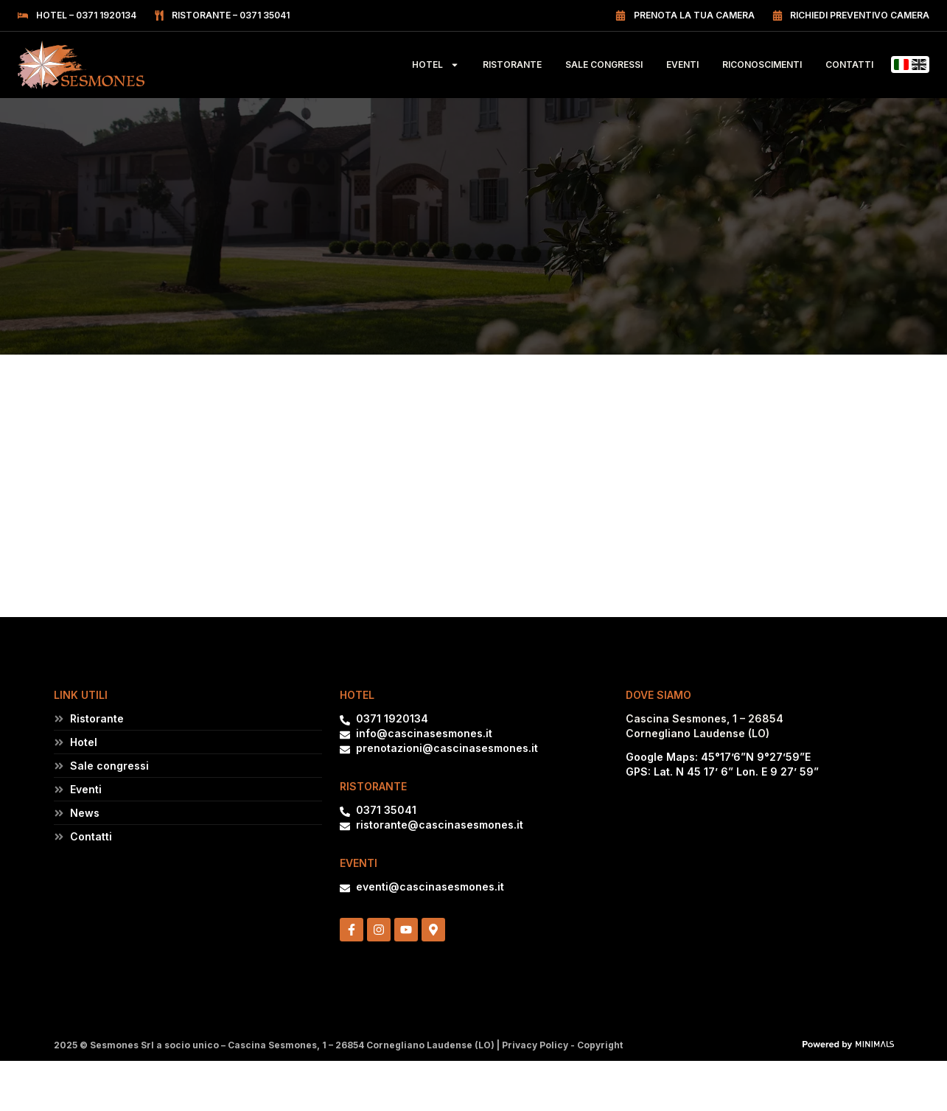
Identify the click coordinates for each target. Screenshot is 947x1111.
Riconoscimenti (762, 64)
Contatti (849, 64)
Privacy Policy (535, 1045)
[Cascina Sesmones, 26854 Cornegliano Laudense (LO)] (760, 860)
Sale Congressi (604, 64)
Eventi (682, 64)
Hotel (435, 65)
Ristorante (512, 64)
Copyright (600, 1045)
